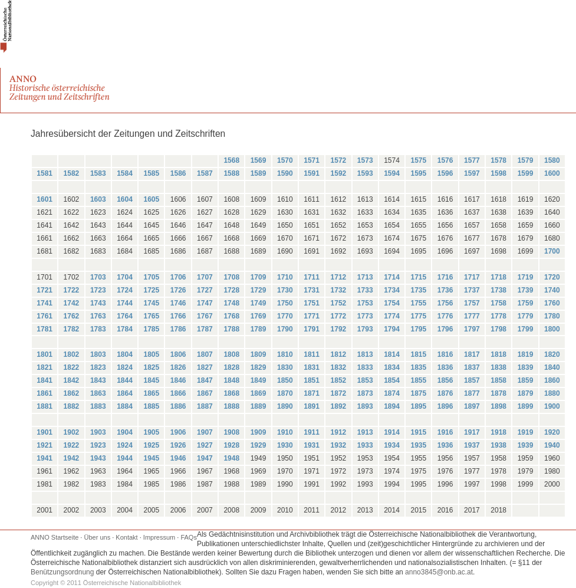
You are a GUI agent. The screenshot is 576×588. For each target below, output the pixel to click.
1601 (44, 199)
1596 (445, 173)
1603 (98, 199)
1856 (445, 380)
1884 (125, 406)
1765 (151, 316)
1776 (445, 316)
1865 (151, 393)
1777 (472, 316)
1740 (552, 290)
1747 (205, 303)
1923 (98, 445)
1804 (125, 354)
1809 (258, 354)
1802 (72, 354)
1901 (44, 432)
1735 (418, 290)
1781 (44, 329)
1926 (178, 445)
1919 (526, 432)
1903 (98, 432)
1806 (178, 354)
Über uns (97, 537)
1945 (151, 458)
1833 (365, 367)
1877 (472, 393)
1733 (365, 290)
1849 (258, 380)
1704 (125, 277)
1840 (552, 367)
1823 (98, 367)
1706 (178, 277)
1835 (418, 367)
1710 (285, 277)
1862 (72, 393)
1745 (151, 303)
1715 (418, 277)
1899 (526, 406)
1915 (418, 432)
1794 (392, 329)
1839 (526, 367)
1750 (285, 303)
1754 (392, 303)
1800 (552, 329)
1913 (365, 432)
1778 (498, 316)
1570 (285, 160)
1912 (339, 432)
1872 (339, 393)
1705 (151, 277)
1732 (339, 290)
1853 (365, 380)
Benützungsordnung (62, 572)
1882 (72, 406)
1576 (445, 160)
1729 (258, 290)
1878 (498, 393)
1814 (392, 354)
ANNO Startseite (54, 537)
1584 (125, 173)
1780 (552, 316)
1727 (205, 290)
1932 (339, 445)
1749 (258, 303)
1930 (285, 445)
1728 (231, 290)
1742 (72, 303)
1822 (72, 367)
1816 (445, 354)
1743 (98, 303)
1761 (44, 316)
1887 (205, 406)
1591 (312, 173)
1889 (258, 406)
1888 (231, 406)
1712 (339, 277)
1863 (98, 393)
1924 (125, 445)
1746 (178, 303)
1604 (125, 199)
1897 (472, 406)
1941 (44, 458)
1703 (98, 277)
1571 (312, 160)
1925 (151, 445)
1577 (472, 160)
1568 (231, 160)
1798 (498, 329)
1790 (285, 329)
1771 (312, 316)
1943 (98, 458)
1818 (498, 354)
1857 (472, 380)
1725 (151, 290)
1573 (365, 160)
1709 (258, 277)
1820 (552, 354)
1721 (44, 290)
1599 (526, 173)
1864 (125, 393)
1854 (392, 380)
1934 (392, 445)
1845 (151, 380)
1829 (258, 367)
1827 (205, 367)
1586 (178, 173)
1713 (365, 277)
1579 (526, 160)
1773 (365, 316)
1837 (472, 367)
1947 (205, 458)
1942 (72, 458)
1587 (205, 173)
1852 (339, 380)
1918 (498, 432)
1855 (418, 380)
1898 (498, 406)
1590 (285, 173)
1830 (285, 367)
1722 (72, 290)
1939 (526, 445)
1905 (151, 432)
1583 (98, 173)
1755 (418, 303)
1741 (44, 303)
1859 (526, 380)
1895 (418, 406)
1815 (418, 354)
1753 (365, 303)
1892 (339, 406)
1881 (44, 406)
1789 (258, 329)
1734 (392, 290)
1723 (98, 290)
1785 (151, 329)
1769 (258, 316)
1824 (125, 367)
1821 (44, 367)
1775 (418, 316)
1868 (231, 393)
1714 (392, 277)
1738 (498, 290)
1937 (472, 445)
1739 (526, 290)
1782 (72, 329)
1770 (285, 316)
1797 (472, 329)
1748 (231, 303)
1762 (72, 316)
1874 (392, 393)
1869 (258, 393)
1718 (498, 277)
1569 (258, 160)
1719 (526, 277)
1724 (125, 290)
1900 (552, 406)
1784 (125, 329)
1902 (72, 432)
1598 (498, 173)
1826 (178, 367)
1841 (44, 380)
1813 (365, 354)
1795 (418, 329)
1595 (418, 173)
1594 (392, 173)
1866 (178, 393)
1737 (472, 290)
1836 (445, 367)
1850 (285, 380)
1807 (205, 354)
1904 (125, 432)
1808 (231, 354)
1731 (312, 290)
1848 (231, 380)
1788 (231, 329)
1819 (526, 354)
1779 (526, 316)
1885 (151, 406)
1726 (178, 290)
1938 (498, 445)
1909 (258, 432)
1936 (445, 445)
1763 (98, 316)
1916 (445, 432)
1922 (72, 445)
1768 (231, 316)
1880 (552, 393)
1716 (445, 277)
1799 (526, 329)
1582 (72, 173)
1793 (365, 329)
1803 (98, 354)
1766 (178, 316)
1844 (125, 380)
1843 (98, 380)
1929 (258, 445)
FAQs (188, 537)
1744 (125, 303)
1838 (498, 367)
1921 (44, 445)
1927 (205, 445)
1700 (552, 251)
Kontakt (126, 537)
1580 (552, 160)
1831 (312, 367)
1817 (472, 354)
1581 (44, 173)
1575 (418, 160)
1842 (72, 380)
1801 (44, 354)
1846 (178, 380)
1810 (285, 354)
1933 (365, 445)
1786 (178, 329)
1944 (125, 458)
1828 (231, 367)
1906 (178, 432)
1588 (231, 173)
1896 (445, 406)
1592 (339, 173)
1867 (205, 393)
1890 (285, 406)
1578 (498, 160)
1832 (339, 367)
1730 (285, 290)
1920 (552, 432)
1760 (552, 303)
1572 (339, 160)
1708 (231, 277)
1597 (472, 173)
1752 (339, 303)
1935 (418, 445)
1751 (312, 303)
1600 (552, 173)
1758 (498, 303)
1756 (445, 303)
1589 (258, 173)
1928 (231, 445)
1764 (125, 316)
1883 (98, 406)
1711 (312, 277)
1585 (151, 173)
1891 (312, 406)
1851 (312, 380)
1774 (392, 316)
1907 (205, 432)
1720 (552, 277)
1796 (445, 329)
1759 (526, 303)
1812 (339, 354)
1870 (285, 393)
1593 (365, 173)
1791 (312, 329)
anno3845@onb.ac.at (439, 572)
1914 (392, 432)
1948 (231, 458)
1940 (552, 445)
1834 (392, 367)
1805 (151, 354)
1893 (365, 406)
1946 (178, 458)
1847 (205, 380)
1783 (98, 329)
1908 (231, 432)
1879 (526, 393)
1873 (365, 393)
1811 (312, 354)
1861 (44, 393)
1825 (151, 367)
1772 (339, 316)
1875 (418, 393)
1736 (445, 290)
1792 (339, 329)
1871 (312, 393)
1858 (498, 380)
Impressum (159, 537)
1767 (205, 316)
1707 (205, 277)
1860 (552, 380)
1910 (285, 432)
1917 (472, 432)
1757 (472, 303)
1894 (392, 406)
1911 (312, 432)
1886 (178, 406)
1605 (151, 199)
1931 (312, 445)
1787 (205, 329)
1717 (472, 277)
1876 (445, 393)
